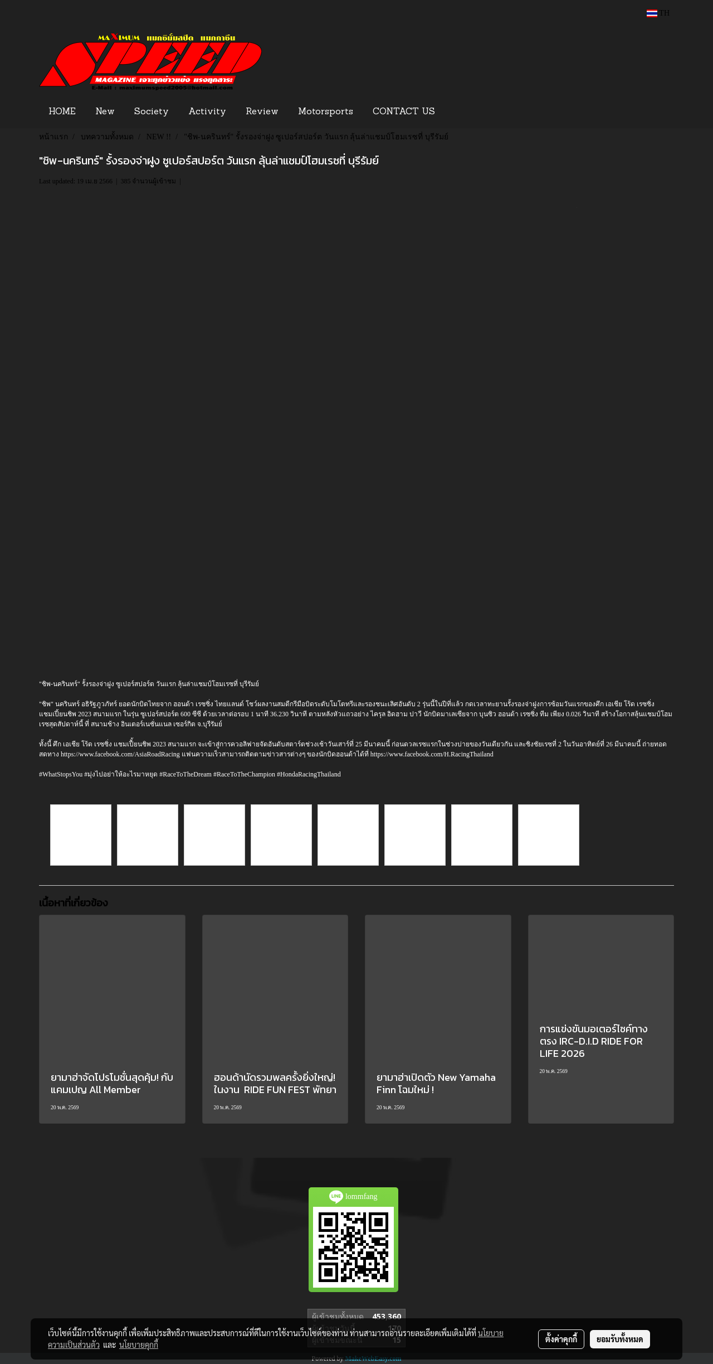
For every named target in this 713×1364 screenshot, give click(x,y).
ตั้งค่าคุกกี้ (561, 1339)
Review (262, 112)
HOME (62, 112)
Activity (207, 112)
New (105, 112)
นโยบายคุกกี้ (138, 1344)
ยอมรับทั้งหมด (620, 1339)
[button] (462, 112)
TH (658, 13)
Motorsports (325, 112)
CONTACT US (404, 112)
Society (151, 112)
